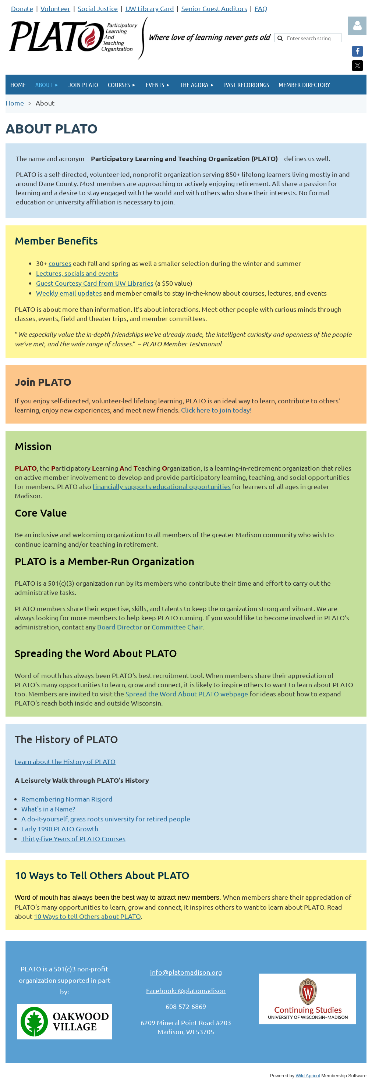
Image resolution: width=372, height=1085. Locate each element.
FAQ (261, 8)
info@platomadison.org (186, 972)
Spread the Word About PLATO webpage (186, 693)
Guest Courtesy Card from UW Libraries (94, 283)
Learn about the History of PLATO (65, 761)
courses (60, 263)
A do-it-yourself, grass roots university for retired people (105, 818)
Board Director (119, 627)
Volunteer (55, 8)
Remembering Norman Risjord (67, 799)
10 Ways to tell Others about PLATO (87, 916)
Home (15, 103)
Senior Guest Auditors (214, 8)
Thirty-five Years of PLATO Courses (73, 838)
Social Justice (98, 8)
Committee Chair (177, 627)
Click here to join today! (216, 410)
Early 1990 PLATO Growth (59, 828)
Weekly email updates (69, 293)
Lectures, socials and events (77, 273)
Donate (22, 8)
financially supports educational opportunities (162, 486)
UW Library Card (149, 8)
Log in (357, 26)
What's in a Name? (48, 809)
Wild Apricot (308, 1075)
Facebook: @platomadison (186, 990)
